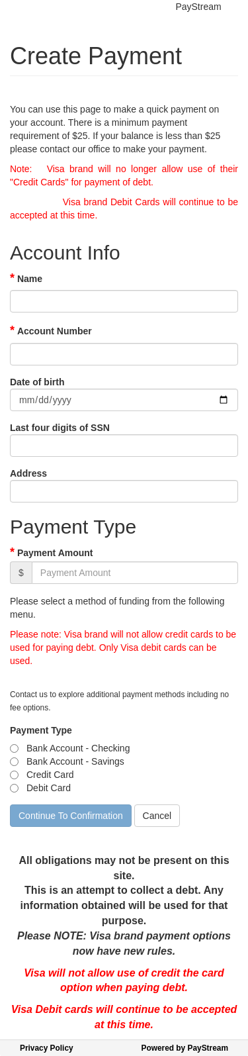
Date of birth (37, 382)
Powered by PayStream (184, 1048)
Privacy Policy (46, 1048)
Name (29, 278)
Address (28, 473)
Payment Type (41, 730)
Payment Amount (55, 553)
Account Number (54, 331)
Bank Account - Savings (75, 761)
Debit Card (48, 788)
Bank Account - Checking (78, 748)
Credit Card (50, 774)
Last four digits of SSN (60, 427)
